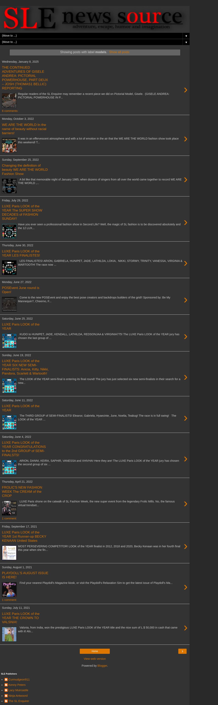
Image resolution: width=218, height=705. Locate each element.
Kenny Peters (16, 684)
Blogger (102, 665)
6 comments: (10, 110)
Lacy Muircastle (18, 690)
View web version (95, 658)
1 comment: (9, 518)
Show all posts (119, 52)
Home (95, 651)
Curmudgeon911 (19, 679)
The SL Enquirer (18, 701)
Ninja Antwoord (18, 695)
